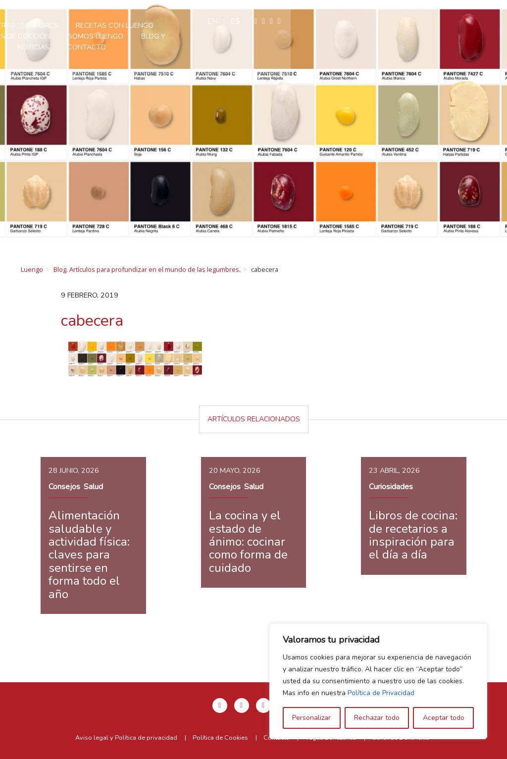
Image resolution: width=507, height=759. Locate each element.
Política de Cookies (220, 737)
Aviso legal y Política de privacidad (126, 737)
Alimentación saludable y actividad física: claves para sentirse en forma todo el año (89, 554)
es (452, 21)
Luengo (32, 269)
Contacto (327, 36)
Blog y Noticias (262, 36)
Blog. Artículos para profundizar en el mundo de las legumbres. (147, 269)
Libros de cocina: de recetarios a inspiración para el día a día (413, 534)
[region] (378, 681)
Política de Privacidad (381, 693)
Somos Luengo (187, 36)
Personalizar (311, 717)
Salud (93, 486)
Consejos (64, 486)
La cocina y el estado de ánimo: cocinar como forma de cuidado (248, 541)
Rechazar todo (377, 717)
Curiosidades (391, 486)
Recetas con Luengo (255, 25)
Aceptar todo (443, 717)
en (429, 21)
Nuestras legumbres (159, 25)
